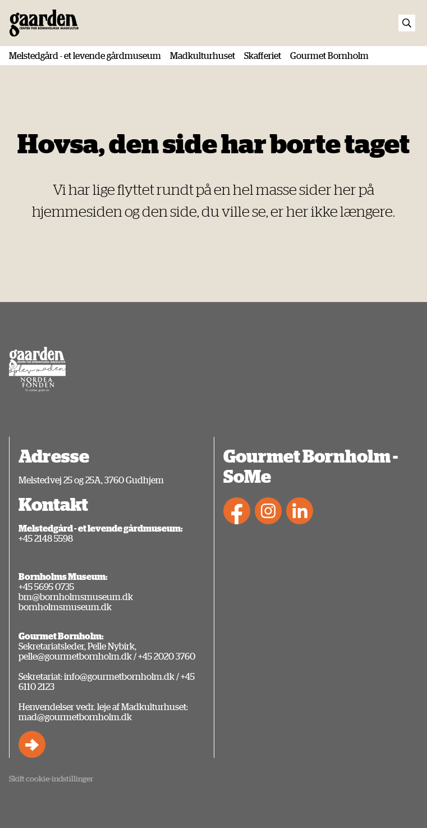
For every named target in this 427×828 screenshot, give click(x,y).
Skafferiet (262, 56)
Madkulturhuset (202, 56)
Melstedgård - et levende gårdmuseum (85, 56)
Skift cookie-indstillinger (51, 778)
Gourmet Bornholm (329, 56)
